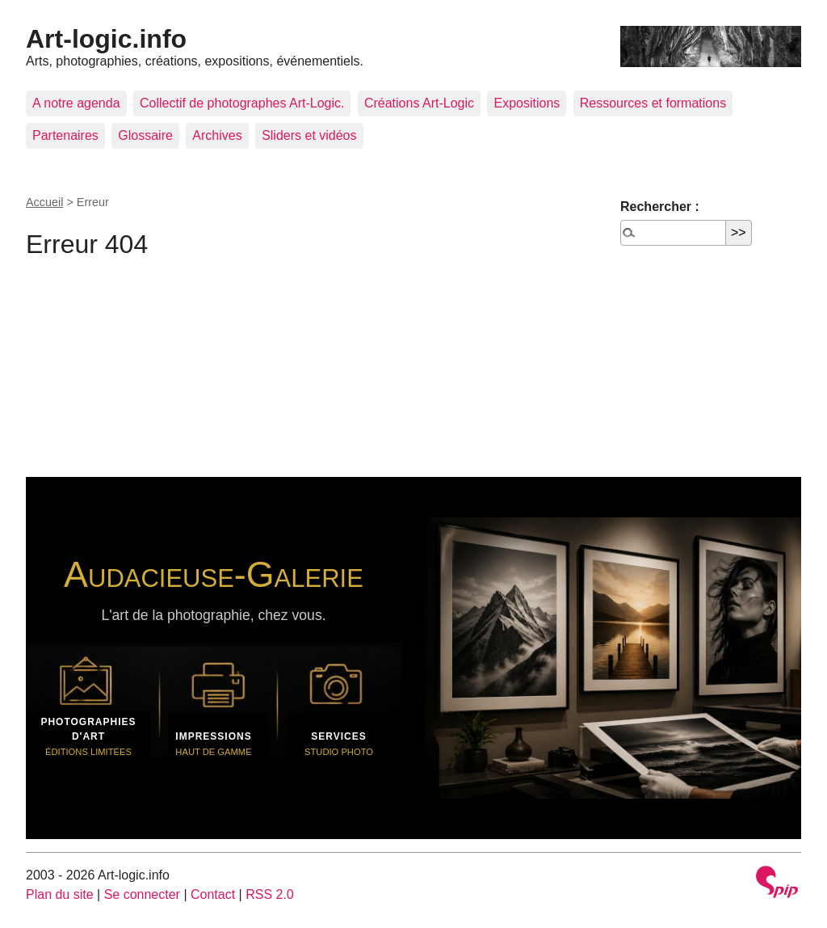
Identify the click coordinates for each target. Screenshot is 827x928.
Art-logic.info (106, 38)
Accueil (44, 202)
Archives (216, 135)
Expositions (526, 103)
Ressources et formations (653, 103)
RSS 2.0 (270, 894)
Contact (213, 894)
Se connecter (142, 894)
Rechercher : (659, 206)
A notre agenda (76, 103)
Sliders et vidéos (309, 135)
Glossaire (145, 135)
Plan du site (60, 894)
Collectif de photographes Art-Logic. (242, 103)
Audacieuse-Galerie (213, 574)
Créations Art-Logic (419, 103)
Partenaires (65, 135)
